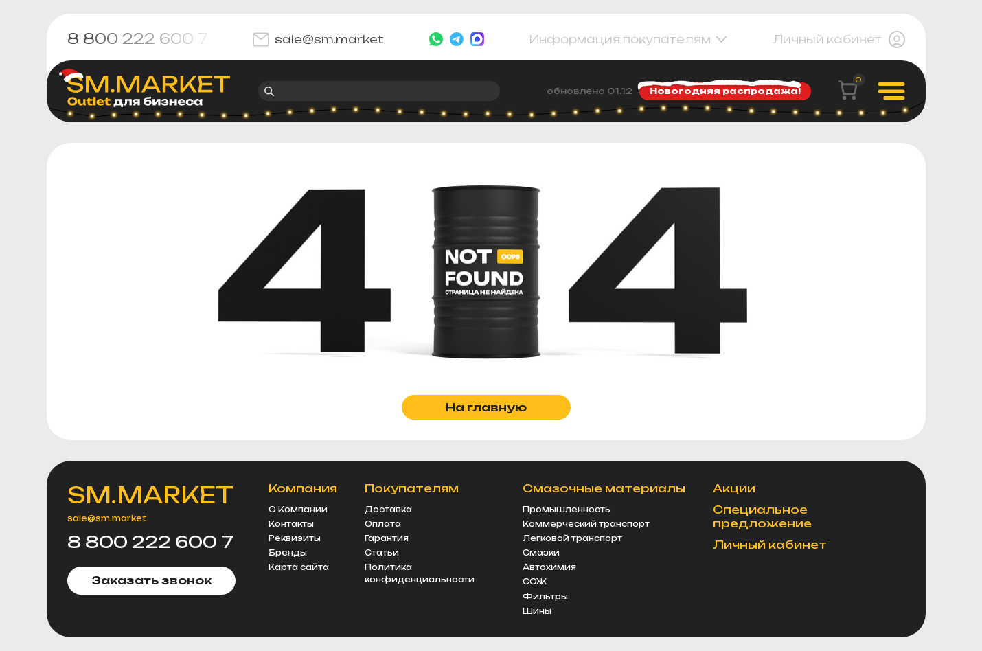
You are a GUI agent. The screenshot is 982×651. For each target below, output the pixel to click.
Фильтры (545, 597)
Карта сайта (299, 567)
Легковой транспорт (572, 538)
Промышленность (566, 509)
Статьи (382, 553)
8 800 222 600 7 (137, 39)
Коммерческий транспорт (586, 524)
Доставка (388, 509)
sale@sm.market (318, 39)
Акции (734, 488)
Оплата (383, 524)
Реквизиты (295, 538)
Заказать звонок (151, 580)
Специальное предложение (762, 517)
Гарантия (387, 538)
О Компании (298, 509)
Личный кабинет (839, 39)
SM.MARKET (150, 495)
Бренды (288, 553)
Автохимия (549, 567)
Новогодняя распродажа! (721, 89)
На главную (486, 407)
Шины (537, 611)
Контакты (291, 524)
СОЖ (535, 581)
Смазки (541, 553)
